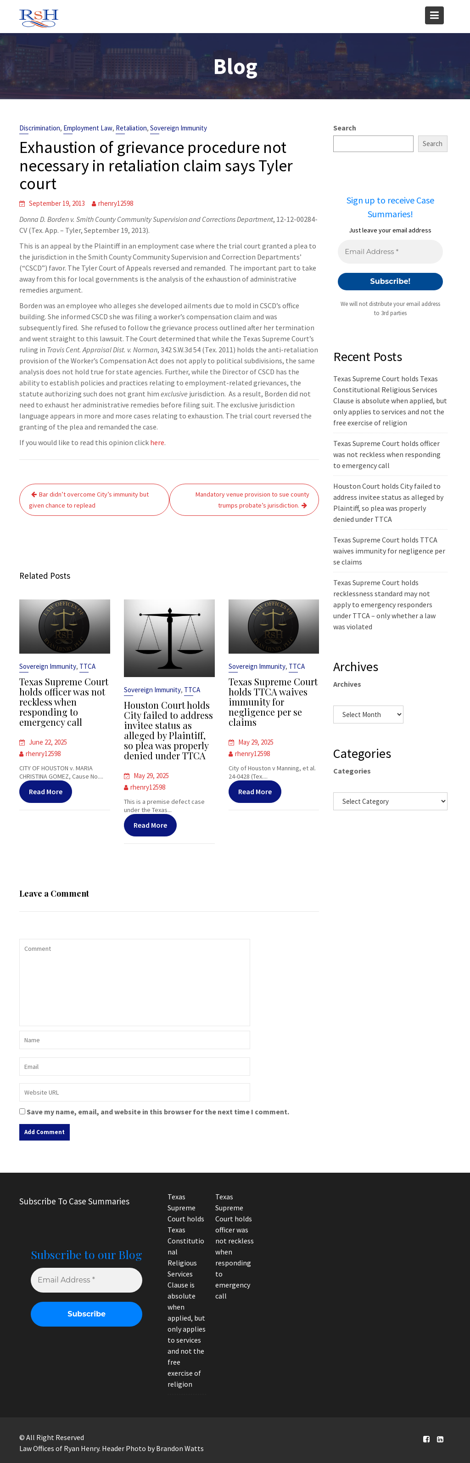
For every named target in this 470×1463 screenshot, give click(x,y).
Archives (347, 684)
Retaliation (131, 128)
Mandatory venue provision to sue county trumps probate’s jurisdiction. (252, 499)
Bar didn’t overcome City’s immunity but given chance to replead (89, 499)
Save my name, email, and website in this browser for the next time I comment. (158, 1111)
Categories (352, 770)
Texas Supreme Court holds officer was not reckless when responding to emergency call (64, 702)
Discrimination (39, 128)
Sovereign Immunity (178, 128)
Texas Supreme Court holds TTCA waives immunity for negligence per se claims (273, 702)
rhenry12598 (115, 203)
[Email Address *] (390, 252)
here (157, 442)
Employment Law (87, 128)
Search (344, 127)
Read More (45, 790)
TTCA (87, 666)
